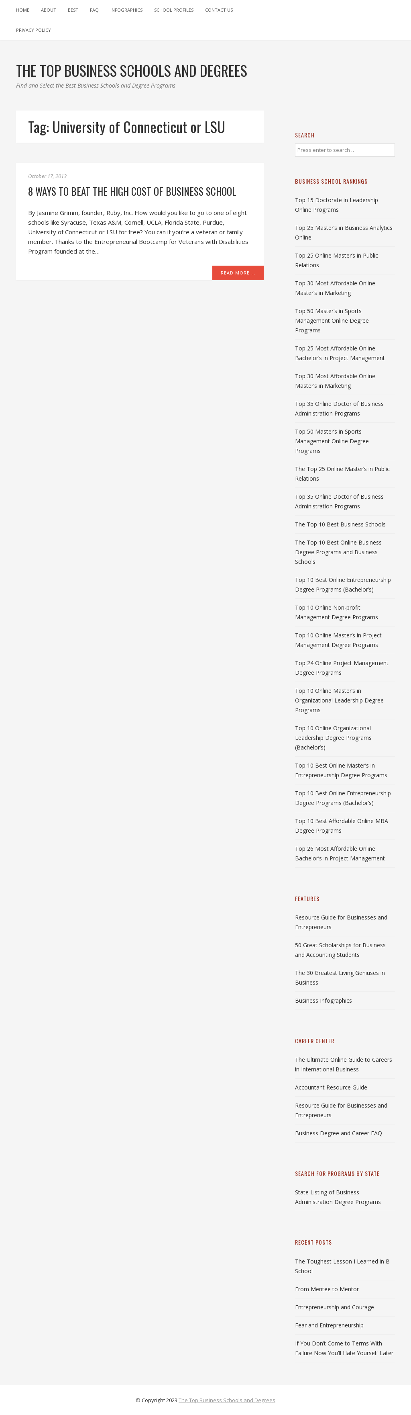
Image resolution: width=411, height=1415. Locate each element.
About (48, 10)
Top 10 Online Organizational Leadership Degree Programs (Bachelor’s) (333, 737)
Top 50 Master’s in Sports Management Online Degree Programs (332, 320)
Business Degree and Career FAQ (338, 1133)
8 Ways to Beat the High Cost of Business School (132, 191)
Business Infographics (323, 1000)
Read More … (238, 273)
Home (22, 10)
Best (73, 10)
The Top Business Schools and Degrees (227, 1400)
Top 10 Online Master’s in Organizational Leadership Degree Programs (339, 700)
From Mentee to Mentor (327, 1289)
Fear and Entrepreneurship (329, 1325)
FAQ (94, 10)
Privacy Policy (33, 30)
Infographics (126, 10)
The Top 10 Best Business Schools (340, 524)
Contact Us (219, 10)
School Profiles (173, 10)
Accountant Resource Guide (331, 1087)
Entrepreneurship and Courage (334, 1307)
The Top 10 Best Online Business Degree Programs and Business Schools (338, 552)
